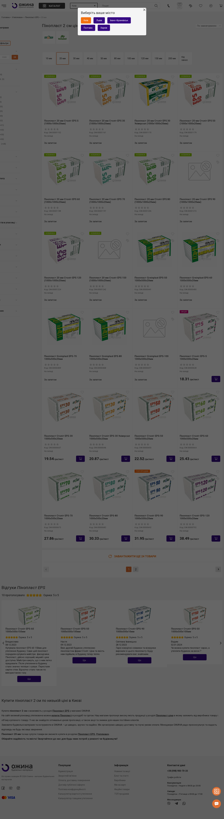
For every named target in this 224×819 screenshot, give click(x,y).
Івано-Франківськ (119, 20)
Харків (103, 28)
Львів (99, 20)
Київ (86, 20)
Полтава (88, 28)
